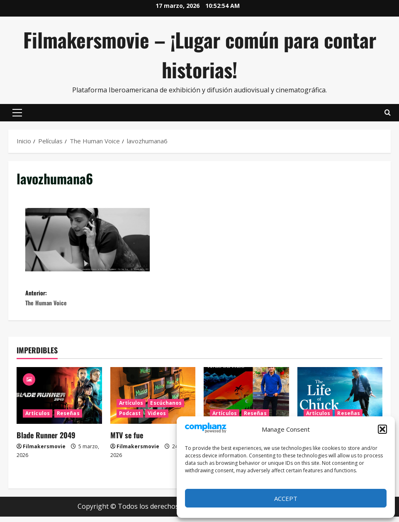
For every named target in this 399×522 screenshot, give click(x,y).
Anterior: (112, 301)
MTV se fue (126, 440)
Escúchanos (166, 408)
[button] (382, 429)
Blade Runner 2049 (46, 440)
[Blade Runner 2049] (59, 401)
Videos (157, 419)
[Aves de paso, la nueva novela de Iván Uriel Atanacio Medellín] (246, 401)
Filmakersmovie (44, 452)
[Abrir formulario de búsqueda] (387, 113)
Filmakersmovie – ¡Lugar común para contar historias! (199, 54)
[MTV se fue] (153, 401)
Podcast (130, 419)
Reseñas (68, 419)
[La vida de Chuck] (340, 401)
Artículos (37, 419)
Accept (285, 498)
